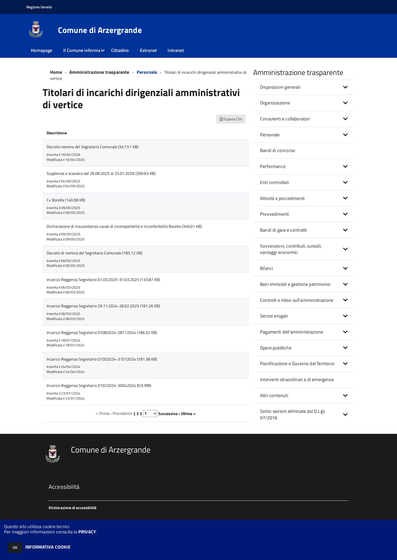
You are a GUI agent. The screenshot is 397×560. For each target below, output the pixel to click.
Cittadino (120, 50)
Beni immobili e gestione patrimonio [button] (295, 284)
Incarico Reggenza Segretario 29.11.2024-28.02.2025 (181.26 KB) (103, 306)
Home (56, 72)
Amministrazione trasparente (99, 72)
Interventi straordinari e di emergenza (297, 379)
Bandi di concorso (277, 150)
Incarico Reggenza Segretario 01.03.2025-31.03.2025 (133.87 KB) (103, 279)
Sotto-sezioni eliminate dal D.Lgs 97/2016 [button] (292, 414)
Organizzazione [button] (275, 102)
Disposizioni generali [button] (280, 87)
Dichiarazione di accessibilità (72, 508)
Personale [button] (270, 134)
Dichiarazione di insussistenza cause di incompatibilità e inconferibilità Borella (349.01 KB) (124, 226)
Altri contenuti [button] (274, 395)
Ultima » (188, 413)
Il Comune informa (81, 50)
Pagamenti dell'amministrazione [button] (291, 331)
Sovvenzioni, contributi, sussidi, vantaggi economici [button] (291, 249)
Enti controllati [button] (274, 182)
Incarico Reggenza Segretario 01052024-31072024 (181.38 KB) (102, 359)
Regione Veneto (39, 7)
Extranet (148, 50)
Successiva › (169, 413)
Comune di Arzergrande (100, 30)
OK (15, 547)
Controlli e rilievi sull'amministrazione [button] (296, 300)
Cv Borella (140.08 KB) (66, 200)
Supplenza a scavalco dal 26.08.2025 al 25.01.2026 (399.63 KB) (101, 173)
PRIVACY (87, 531)
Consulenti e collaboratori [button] (285, 118)
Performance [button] (273, 166)
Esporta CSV (231, 119)
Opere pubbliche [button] (275, 347)
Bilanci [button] (266, 268)
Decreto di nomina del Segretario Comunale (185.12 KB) (94, 253)
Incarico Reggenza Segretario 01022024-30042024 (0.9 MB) (99, 385)
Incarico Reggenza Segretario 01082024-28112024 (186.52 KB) (102, 332)
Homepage (41, 50)
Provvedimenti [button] (274, 214)
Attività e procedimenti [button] (282, 198)
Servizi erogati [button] (274, 315)
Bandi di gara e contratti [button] (283, 230)
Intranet (176, 50)
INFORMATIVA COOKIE (47, 547)
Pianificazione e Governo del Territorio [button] (297, 363)
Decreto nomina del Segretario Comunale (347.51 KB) (92, 147)
